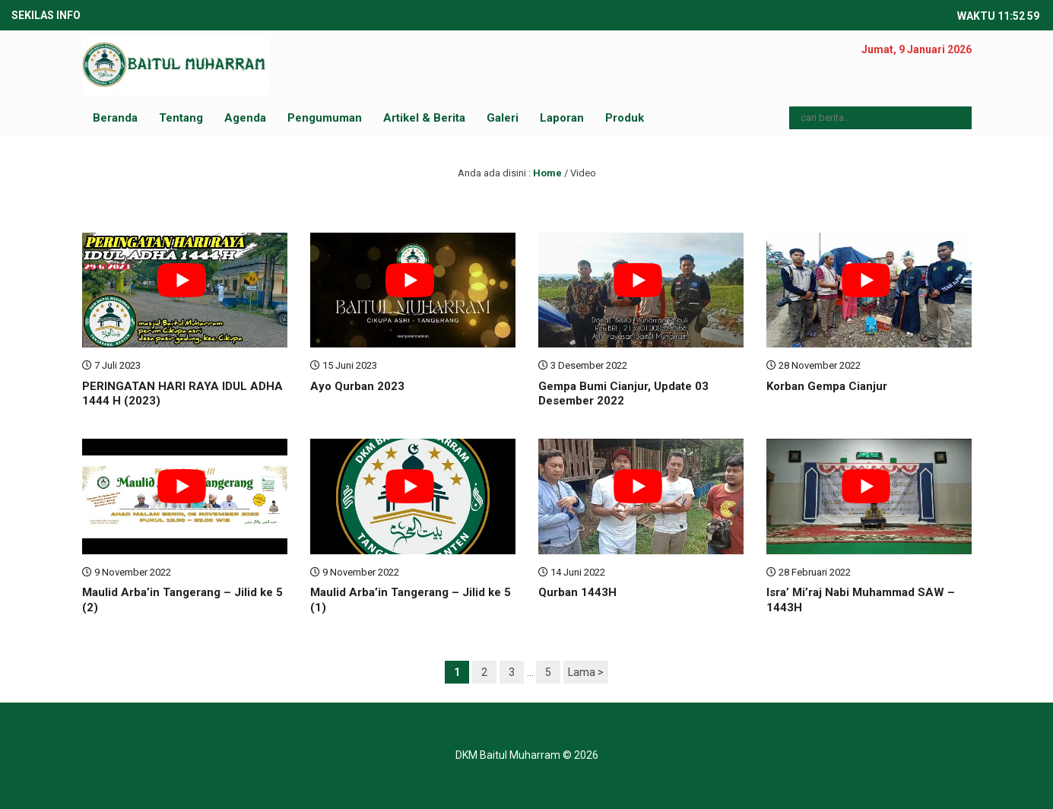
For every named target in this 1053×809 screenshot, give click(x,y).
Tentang (181, 118)
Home (547, 173)
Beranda (115, 118)
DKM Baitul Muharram (507, 755)
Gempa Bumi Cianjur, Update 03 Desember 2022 (623, 393)
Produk (624, 118)
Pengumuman (324, 118)
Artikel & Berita (424, 118)
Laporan (562, 118)
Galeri (503, 118)
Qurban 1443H (577, 592)
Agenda (245, 118)
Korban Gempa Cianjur (826, 386)
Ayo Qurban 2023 (357, 386)
